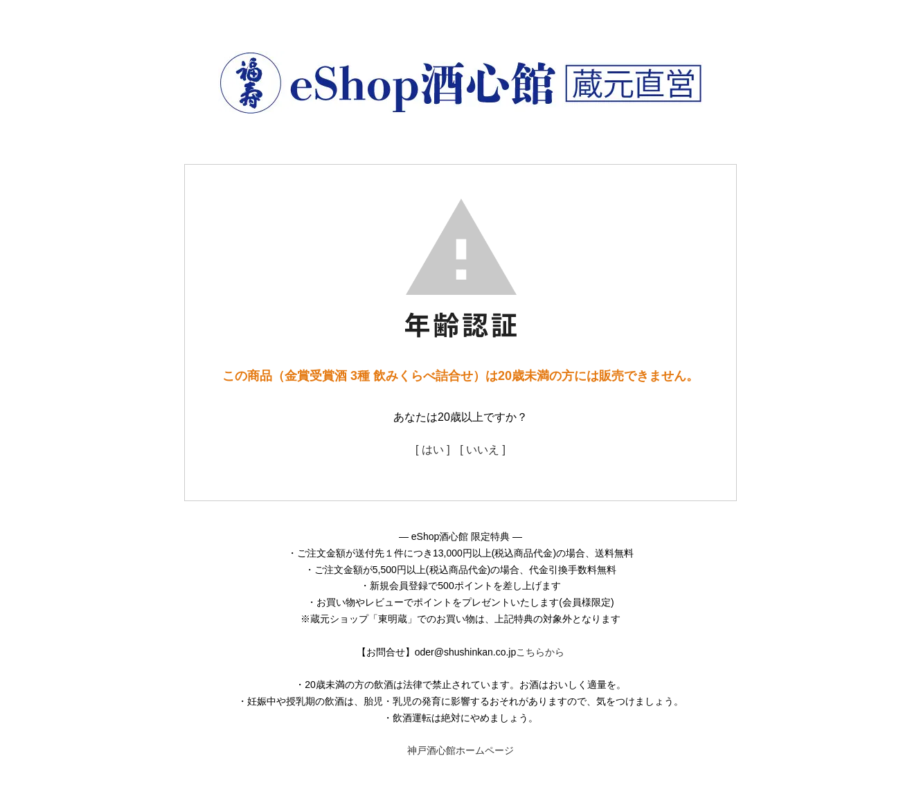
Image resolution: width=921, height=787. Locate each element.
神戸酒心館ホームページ (460, 750)
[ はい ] (432, 449)
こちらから (540, 652)
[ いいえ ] (483, 449)
